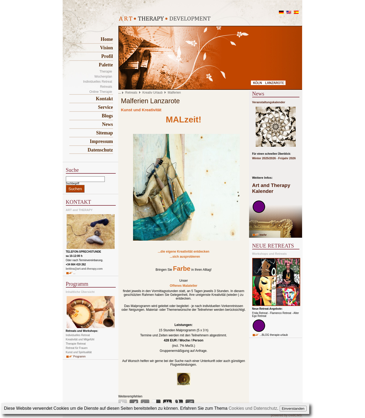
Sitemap (104, 133)
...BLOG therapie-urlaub (274, 334)
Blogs (107, 115)
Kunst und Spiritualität (79, 352)
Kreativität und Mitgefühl (80, 339)
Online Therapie (100, 92)
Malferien (174, 92)
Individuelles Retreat (97, 81)
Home (107, 39)
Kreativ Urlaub (152, 92)
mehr (263, 234)
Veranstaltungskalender (268, 102)
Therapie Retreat (76, 343)
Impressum (101, 141)
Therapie (105, 71)
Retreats (106, 87)
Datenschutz (100, 150)
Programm (79, 356)
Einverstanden (293, 409)
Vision (106, 47)
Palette (106, 64)
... (74, 273)
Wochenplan (103, 76)
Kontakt (104, 98)
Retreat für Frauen (77, 348)
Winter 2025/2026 (264, 158)
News (107, 124)
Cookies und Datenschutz (253, 408)
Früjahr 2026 (287, 158)
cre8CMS (295, 415)
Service (105, 107)
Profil (107, 56)
